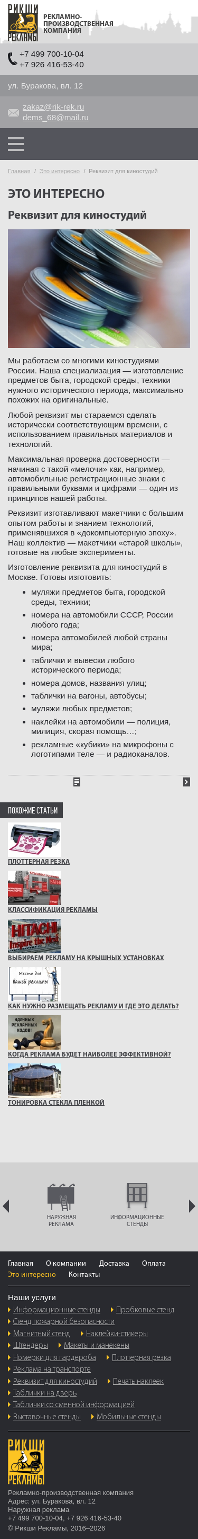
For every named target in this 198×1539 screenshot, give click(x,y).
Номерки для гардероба (54, 1358)
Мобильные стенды (129, 1417)
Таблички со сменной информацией (74, 1405)
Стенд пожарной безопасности (64, 1322)
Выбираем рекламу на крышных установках (86, 958)
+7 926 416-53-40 (52, 64)
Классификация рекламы (53, 910)
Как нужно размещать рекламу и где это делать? (93, 1007)
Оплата (154, 1264)
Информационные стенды (56, 1310)
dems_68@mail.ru (56, 117)
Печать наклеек (138, 1381)
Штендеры (30, 1345)
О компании (66, 1264)
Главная (20, 1264)
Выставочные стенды (47, 1417)
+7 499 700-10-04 (52, 53)
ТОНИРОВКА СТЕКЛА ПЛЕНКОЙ (56, 1103)
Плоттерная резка (141, 1358)
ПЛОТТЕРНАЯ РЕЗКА (39, 862)
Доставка (114, 1264)
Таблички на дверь (45, 1393)
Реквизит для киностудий (55, 1381)
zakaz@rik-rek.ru (53, 106)
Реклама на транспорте (52, 1369)
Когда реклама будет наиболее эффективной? (89, 1055)
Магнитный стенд (41, 1334)
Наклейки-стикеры (117, 1334)
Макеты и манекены (96, 1345)
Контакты (84, 1275)
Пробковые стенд (145, 1310)
